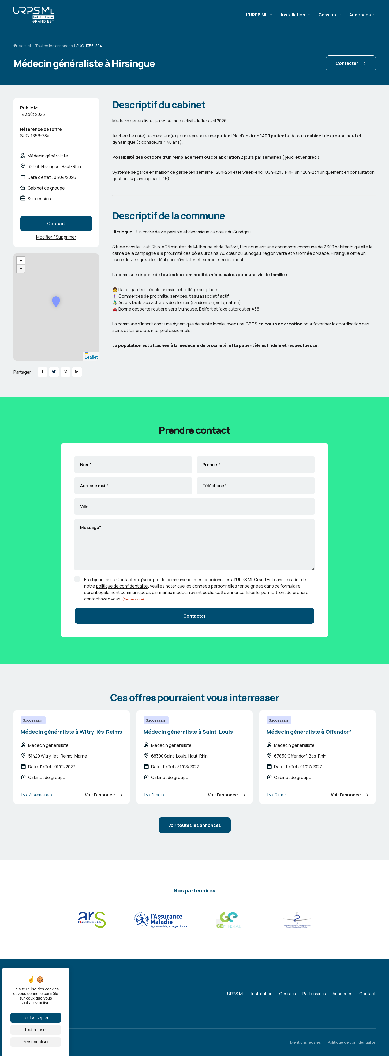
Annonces (360, 15)
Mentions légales (305, 1042)
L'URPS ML (257, 15)
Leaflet (91, 355)
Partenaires (314, 994)
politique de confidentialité (122, 586)
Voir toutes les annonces (194, 825)
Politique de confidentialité (352, 1042)
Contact (56, 223)
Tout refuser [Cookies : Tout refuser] (35, 1029)
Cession (327, 15)
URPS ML (236, 994)
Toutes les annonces (54, 45)
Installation (293, 15)
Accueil (25, 45)
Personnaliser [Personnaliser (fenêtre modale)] (36, 1041)
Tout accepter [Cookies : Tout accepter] (35, 1017)
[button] (56, 301)
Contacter (347, 63)
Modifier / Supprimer (56, 237)
